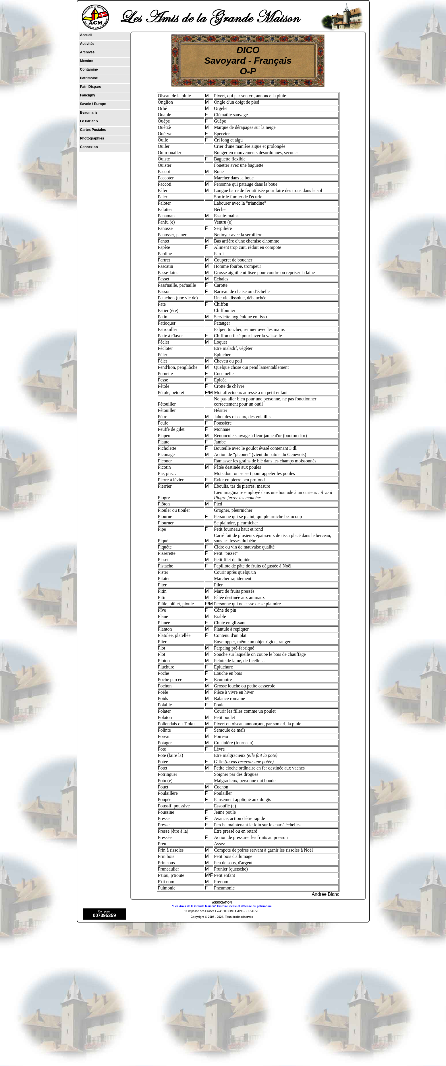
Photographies (92, 138)
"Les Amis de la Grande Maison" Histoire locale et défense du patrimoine (221, 906)
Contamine (89, 69)
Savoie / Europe (93, 104)
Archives (87, 52)
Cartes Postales (93, 130)
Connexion (89, 147)
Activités (87, 44)
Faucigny (87, 95)
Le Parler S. (89, 121)
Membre (86, 61)
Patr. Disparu (90, 87)
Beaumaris (89, 113)
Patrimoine (89, 78)
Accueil (86, 35)
